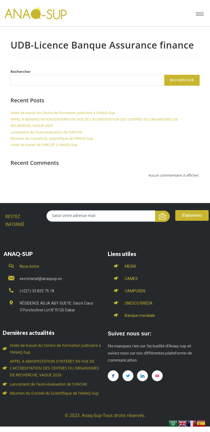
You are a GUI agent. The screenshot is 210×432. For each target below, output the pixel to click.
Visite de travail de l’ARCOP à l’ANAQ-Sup (43, 144)
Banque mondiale (140, 315)
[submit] (162, 216)
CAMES (131, 278)
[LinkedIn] (142, 375)
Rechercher (20, 71)
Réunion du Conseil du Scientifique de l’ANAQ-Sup (51, 138)
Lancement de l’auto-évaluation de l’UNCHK (46, 132)
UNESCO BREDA (139, 303)
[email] (101, 216)
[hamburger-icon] (200, 14)
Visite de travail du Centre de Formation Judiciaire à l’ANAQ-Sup (62, 112)
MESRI (130, 266)
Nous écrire (29, 266)
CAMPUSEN (135, 291)
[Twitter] (127, 375)
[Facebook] (113, 375)
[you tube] (157, 375)
